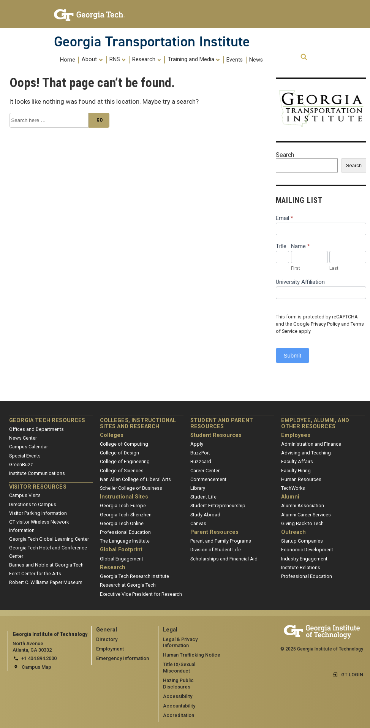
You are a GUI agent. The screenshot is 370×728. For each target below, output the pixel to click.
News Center (23, 438)
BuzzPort (200, 453)
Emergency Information (122, 658)
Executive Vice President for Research (141, 594)
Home (67, 60)
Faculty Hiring (296, 470)
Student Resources (216, 435)
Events (234, 60)
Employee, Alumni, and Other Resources (315, 423)
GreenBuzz (21, 464)
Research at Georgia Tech (128, 585)
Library (197, 488)
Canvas (198, 523)
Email (284, 218)
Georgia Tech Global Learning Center (49, 539)
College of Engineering (125, 461)
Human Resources (301, 479)
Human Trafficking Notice (191, 655)
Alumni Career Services (306, 515)
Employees (295, 435)
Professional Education (125, 532)
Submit (293, 355)
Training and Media (194, 60)
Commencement (208, 479)
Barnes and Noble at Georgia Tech (46, 565)
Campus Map (36, 667)
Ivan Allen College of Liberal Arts (135, 479)
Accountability (179, 706)
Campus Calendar (28, 446)
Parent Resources (214, 532)
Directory (106, 639)
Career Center (205, 470)
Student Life (203, 497)
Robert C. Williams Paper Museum (45, 582)
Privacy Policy (325, 324)
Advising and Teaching (306, 453)
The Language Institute (125, 541)
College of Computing (124, 444)
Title (281, 246)
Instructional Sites (124, 497)
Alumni (290, 497)
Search (285, 154)
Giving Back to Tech (302, 523)
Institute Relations (300, 567)
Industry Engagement (304, 559)
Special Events (25, 456)
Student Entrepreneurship (217, 505)
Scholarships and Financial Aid (224, 559)
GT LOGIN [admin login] (352, 674)
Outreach (293, 532)
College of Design (119, 453)
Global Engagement (121, 559)
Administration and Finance (311, 444)
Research (146, 60)
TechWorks (293, 488)
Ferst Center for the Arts (35, 573)
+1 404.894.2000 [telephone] (39, 658)
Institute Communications (37, 473)
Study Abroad (205, 515)
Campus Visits (25, 495)
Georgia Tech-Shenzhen (126, 515)
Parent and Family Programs (220, 541)
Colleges (111, 435)
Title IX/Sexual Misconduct (179, 668)
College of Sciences (122, 470)
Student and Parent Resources (221, 423)
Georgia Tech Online (122, 523)
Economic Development (307, 549)
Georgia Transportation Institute (152, 41)
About (92, 60)
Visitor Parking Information (38, 513)
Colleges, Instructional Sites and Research (138, 423)
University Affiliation (300, 282)
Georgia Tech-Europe (123, 505)
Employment (110, 649)
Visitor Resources (37, 487)
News (256, 60)
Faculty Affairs (297, 461)
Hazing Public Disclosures (178, 683)
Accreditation (178, 715)
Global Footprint (121, 549)
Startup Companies (302, 541)
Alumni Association (302, 505)
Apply (196, 444)
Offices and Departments (36, 429)
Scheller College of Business (131, 488)
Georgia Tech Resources (47, 420)
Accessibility (177, 696)
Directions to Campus (32, 504)
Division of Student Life (215, 549)
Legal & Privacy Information (180, 642)
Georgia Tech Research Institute (134, 576)
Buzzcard (200, 461)
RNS (117, 60)
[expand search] (304, 57)
